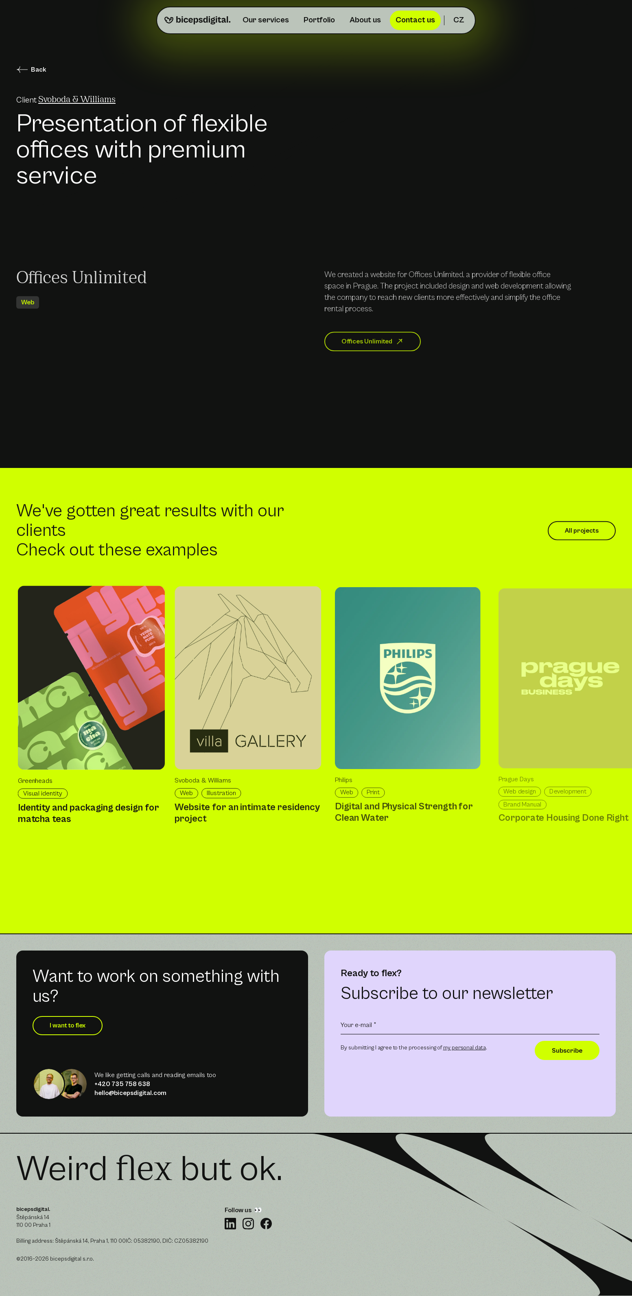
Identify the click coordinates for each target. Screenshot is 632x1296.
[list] (324, 730)
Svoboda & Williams (77, 100)
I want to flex (67, 1025)
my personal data (464, 1048)
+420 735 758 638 (122, 1084)
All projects (582, 534)
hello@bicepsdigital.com (130, 1093)
